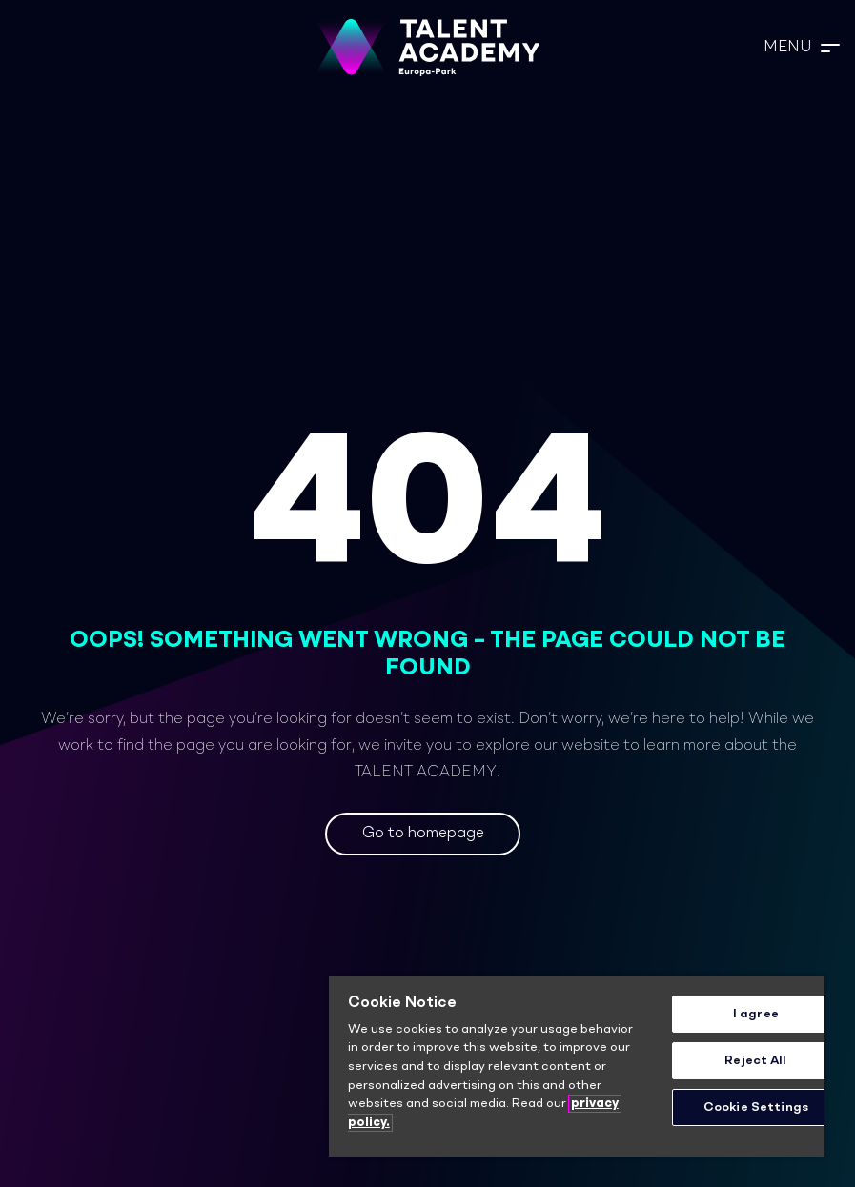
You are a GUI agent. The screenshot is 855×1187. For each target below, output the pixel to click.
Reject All (755, 1061)
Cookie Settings (755, 1107)
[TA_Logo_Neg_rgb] (428, 47)
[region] (576, 1066)
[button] (801, 47)
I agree (756, 1014)
